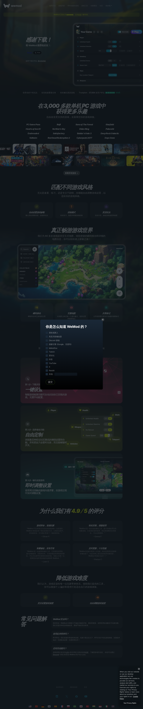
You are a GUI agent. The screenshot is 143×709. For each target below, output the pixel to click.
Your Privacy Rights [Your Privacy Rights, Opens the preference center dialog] (130, 703)
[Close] (139, 668)
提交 (50, 382)
